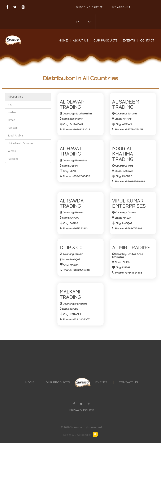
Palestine (13, 159)
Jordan (12, 112)
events (101, 419)
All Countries (15, 97)
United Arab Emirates (20, 143)
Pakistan (13, 128)
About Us (80, 40)
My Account (121, 7)
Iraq (10, 104)
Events (129, 40)
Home (63, 40)
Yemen (12, 151)
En (78, 22)
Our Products (105, 40)
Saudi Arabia (15, 135)
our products (58, 419)
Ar (90, 22)
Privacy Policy (81, 447)
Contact (147, 40)
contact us (128, 419)
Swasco (74, 464)
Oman (11, 120)
